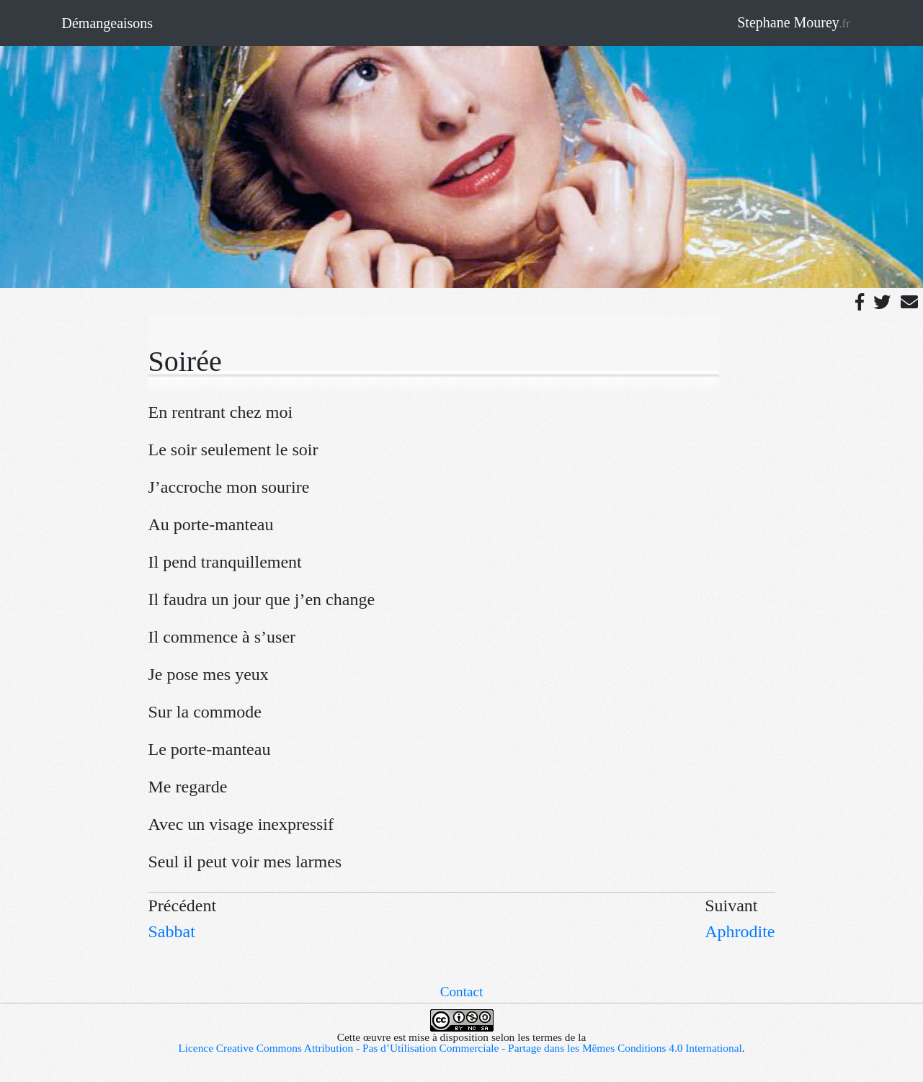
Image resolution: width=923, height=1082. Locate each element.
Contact (461, 991)
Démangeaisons (107, 23)
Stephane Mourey (793, 22)
